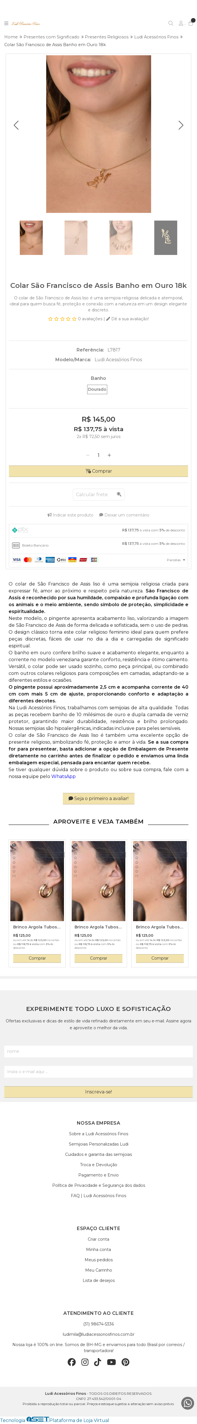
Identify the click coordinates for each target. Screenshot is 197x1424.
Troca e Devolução (98, 1164)
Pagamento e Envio (98, 1175)
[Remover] (87, 455)
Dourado (97, 389)
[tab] (98, 530)
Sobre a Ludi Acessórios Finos (98, 1133)
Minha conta (98, 1249)
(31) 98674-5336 (98, 1324)
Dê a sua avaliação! (127, 318)
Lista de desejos (99, 1280)
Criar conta (98, 1239)
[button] (16, 125)
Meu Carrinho (98, 1270)
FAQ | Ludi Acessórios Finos (98, 1195)
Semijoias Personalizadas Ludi (98, 1144)
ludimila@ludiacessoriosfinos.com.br (98, 1334)
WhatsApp (64, 776)
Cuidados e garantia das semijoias (98, 1154)
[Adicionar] (109, 455)
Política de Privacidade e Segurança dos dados (98, 1185)
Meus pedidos (99, 1259)
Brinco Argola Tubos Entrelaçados (35, 927)
